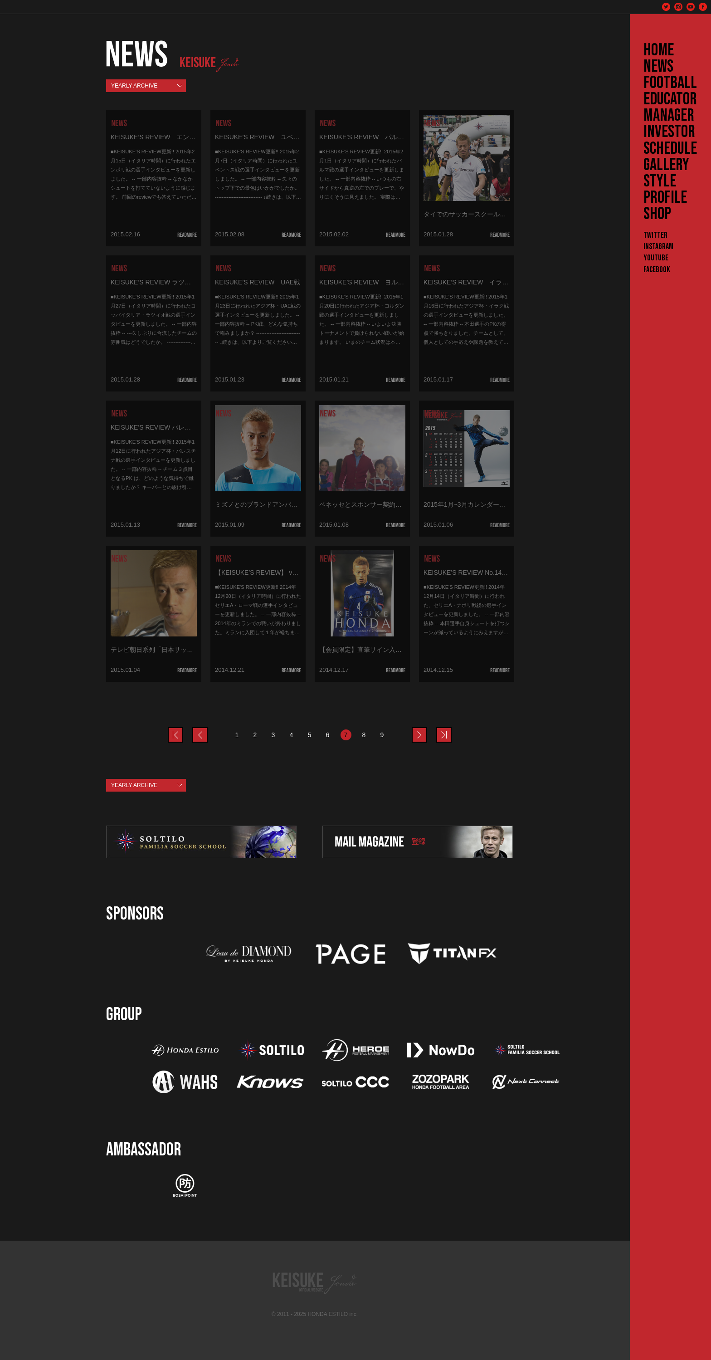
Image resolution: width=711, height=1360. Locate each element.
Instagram (658, 246)
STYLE (659, 181)
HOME (658, 50)
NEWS (658, 67)
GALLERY (666, 165)
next (426, 729)
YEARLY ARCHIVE (134, 86)
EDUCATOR (670, 99)
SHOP (657, 214)
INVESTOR (669, 132)
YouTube (655, 258)
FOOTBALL (670, 83)
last (451, 729)
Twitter (655, 235)
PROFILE (665, 198)
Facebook (656, 269)
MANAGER (668, 116)
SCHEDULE (670, 149)
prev (182, 729)
